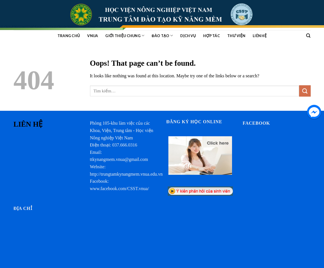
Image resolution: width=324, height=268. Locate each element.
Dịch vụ (188, 35)
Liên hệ (260, 35)
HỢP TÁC (211, 35)
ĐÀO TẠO (162, 35)
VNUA (92, 35)
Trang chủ (68, 35)
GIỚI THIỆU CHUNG (124, 35)
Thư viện (236, 35)
